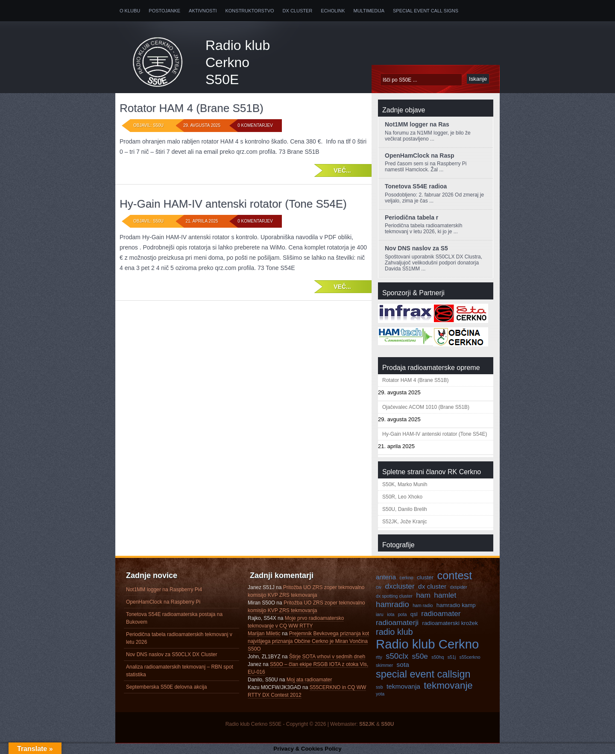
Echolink (333, 10)
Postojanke (164, 10)
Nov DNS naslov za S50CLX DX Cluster (171, 654)
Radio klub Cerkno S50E (237, 62)
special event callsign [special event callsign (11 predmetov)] (423, 674)
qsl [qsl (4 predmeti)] (414, 614)
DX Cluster (298, 10)
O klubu (130, 10)
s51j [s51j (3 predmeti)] (452, 657)
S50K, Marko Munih (404, 484)
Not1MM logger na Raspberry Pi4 (164, 590)
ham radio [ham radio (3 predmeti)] (423, 605)
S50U (387, 724)
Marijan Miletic (264, 634)
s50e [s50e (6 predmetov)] (420, 656)
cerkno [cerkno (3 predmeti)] (406, 577)
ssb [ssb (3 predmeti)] (379, 686)
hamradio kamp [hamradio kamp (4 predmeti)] (456, 605)
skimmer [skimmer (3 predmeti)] (384, 665)
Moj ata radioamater (309, 680)
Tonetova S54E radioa (416, 186)
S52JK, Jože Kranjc (404, 522)
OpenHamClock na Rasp (419, 155)
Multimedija (369, 10)
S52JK (367, 724)
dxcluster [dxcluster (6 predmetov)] (399, 586)
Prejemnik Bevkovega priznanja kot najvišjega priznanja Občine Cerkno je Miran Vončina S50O (308, 641)
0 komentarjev (255, 125)
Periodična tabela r (411, 217)
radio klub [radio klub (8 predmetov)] (394, 632)
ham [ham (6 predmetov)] (423, 595)
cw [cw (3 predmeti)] (378, 587)
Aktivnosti (203, 10)
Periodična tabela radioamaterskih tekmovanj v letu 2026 (179, 638)
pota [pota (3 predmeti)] (402, 614)
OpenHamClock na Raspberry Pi (163, 602)
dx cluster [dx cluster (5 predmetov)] (432, 586)
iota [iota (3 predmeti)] (390, 614)
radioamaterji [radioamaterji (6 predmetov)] (397, 622)
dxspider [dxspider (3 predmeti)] (458, 587)
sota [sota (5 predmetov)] (403, 664)
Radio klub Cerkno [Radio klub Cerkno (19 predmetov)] (427, 644)
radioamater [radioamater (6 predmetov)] (440, 613)
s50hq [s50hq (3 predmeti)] (437, 657)
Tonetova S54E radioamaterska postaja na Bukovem (174, 618)
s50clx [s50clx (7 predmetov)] (397, 655)
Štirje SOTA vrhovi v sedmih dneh (327, 657)
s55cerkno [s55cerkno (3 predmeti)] (470, 657)
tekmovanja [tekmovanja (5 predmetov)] (403, 686)
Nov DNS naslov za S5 (416, 248)
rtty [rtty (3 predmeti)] (379, 657)
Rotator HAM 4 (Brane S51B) (192, 108)
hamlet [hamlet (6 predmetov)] (445, 595)
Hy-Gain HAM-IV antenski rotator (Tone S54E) (233, 203)
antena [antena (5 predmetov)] (386, 577)
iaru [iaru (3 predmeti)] (380, 614)
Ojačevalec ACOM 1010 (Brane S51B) (425, 407)
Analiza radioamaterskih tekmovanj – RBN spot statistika (179, 671)
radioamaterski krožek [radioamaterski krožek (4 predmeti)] (450, 623)
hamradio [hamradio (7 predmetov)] (392, 604)
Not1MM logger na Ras (417, 124)
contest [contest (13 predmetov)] (454, 575)
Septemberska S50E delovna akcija (166, 687)
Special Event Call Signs (425, 10)
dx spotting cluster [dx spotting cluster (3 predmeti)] (394, 596)
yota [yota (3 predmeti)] (380, 693)
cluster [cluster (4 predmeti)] (425, 577)
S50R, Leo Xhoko (402, 497)
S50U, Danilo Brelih (404, 509)
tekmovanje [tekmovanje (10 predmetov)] (448, 685)
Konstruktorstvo (249, 10)
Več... (342, 170)
